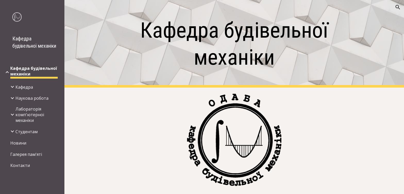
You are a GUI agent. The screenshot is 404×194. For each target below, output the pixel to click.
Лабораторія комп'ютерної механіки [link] (29, 114)
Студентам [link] (26, 131)
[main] (234, 44)
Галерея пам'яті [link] (26, 154)
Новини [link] (18, 143)
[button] (398, 7)
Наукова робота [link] (31, 98)
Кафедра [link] (24, 87)
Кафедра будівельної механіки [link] (33, 71)
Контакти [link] (20, 165)
